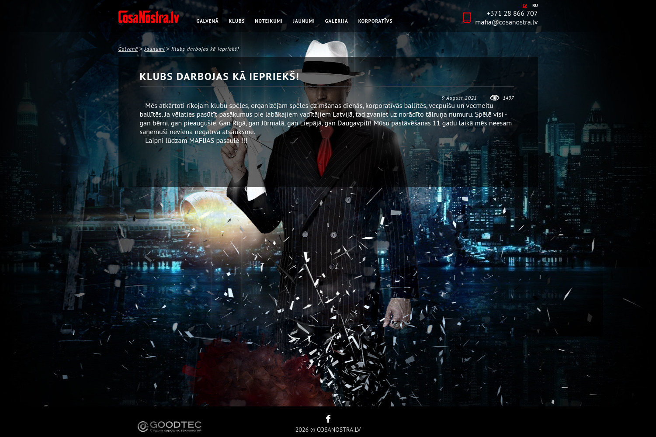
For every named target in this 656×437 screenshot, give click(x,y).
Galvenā (208, 21)
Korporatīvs (375, 21)
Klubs (237, 21)
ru (535, 5)
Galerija (336, 21)
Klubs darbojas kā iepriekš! (205, 48)
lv (525, 5)
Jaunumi (304, 21)
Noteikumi (269, 21)
